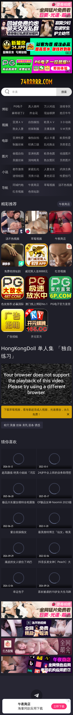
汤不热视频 (65, 185)
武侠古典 (65, 169)
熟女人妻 (18, 129)
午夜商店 (33, 185)
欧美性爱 (65, 138)
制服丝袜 (18, 144)
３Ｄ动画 (65, 122)
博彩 (5, 109)
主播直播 (49, 129)
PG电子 (18, 106)
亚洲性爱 (18, 138)
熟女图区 (49, 160)
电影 (5, 140)
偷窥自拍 (18, 153)
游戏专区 (65, 106)
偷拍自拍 (33, 138)
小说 (5, 172)
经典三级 (33, 144)
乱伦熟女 (49, 144)
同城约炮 (18, 185)
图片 (5, 156)
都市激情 (18, 169)
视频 (5, 125)
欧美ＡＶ (49, 122)
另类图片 (65, 160)
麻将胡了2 (18, 113)
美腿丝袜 (18, 160)
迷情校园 (18, 176)
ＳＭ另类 (65, 129)
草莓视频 (49, 185)
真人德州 (33, 106)
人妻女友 (49, 169)
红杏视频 (18, 191)
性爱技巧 (65, 176)
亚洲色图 (33, 153)
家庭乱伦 (33, 169)
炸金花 (34, 113)
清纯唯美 (33, 160)
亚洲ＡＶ (18, 122)
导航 (5, 187)
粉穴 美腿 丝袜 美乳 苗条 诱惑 (22, 425)
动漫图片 (65, 153)
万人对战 (49, 106)
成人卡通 (49, 138)
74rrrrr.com (36, 82)
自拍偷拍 (33, 122)
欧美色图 (49, 153)
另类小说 (33, 176)
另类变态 (65, 144)
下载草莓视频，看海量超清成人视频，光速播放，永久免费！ (37, 412)
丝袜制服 (33, 129)
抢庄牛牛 (65, 113)
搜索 (64, 92)
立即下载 (59, 706)
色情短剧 (33, 191)
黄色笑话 (49, 176)
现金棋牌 (49, 113)
